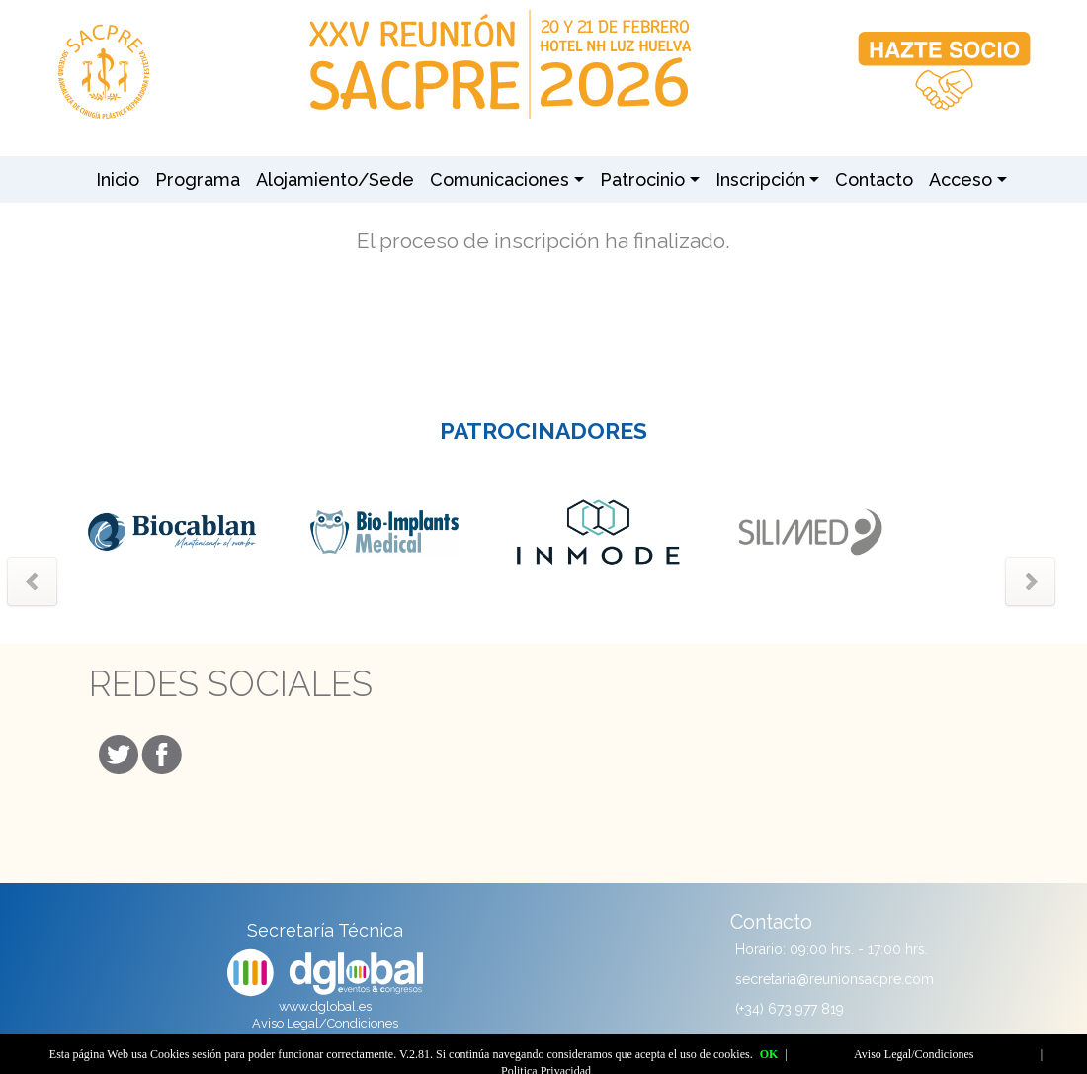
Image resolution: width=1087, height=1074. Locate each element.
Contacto (874, 179)
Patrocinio (642, 179)
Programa (197, 179)
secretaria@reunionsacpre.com (834, 979)
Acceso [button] (960, 179)
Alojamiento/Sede (335, 179)
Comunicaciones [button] (499, 179)
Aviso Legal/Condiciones (325, 1023)
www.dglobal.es (325, 1006)
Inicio (117, 179)
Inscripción (760, 179)
